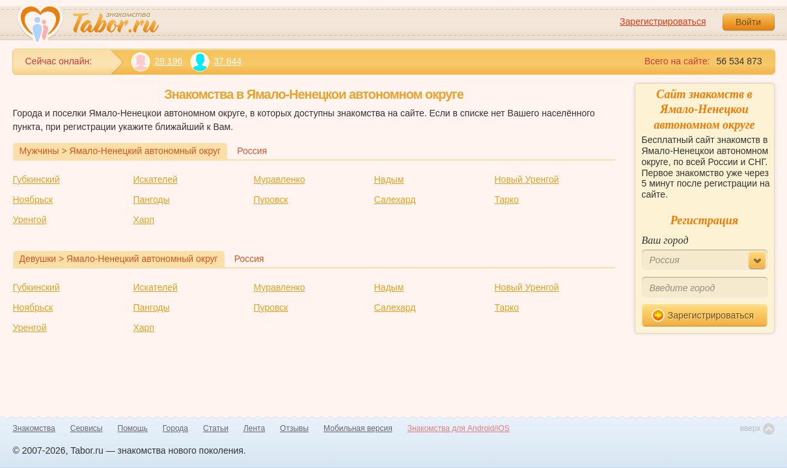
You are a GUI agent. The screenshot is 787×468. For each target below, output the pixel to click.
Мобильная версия (358, 428)
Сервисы (86, 428)
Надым (389, 179)
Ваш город (665, 240)
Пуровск (271, 199)
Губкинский (36, 179)
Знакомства (34, 428)
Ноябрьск (33, 199)
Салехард (395, 199)
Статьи (215, 428)
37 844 (215, 61)
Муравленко (279, 179)
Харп (144, 219)
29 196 (156, 61)
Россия (252, 151)
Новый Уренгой (527, 179)
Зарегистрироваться (663, 21)
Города (175, 428)
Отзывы (294, 428)
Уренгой (30, 219)
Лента (254, 428)
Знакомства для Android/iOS (458, 428)
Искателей (155, 179)
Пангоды (151, 199)
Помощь (133, 428)
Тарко (507, 199)
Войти (748, 22)
